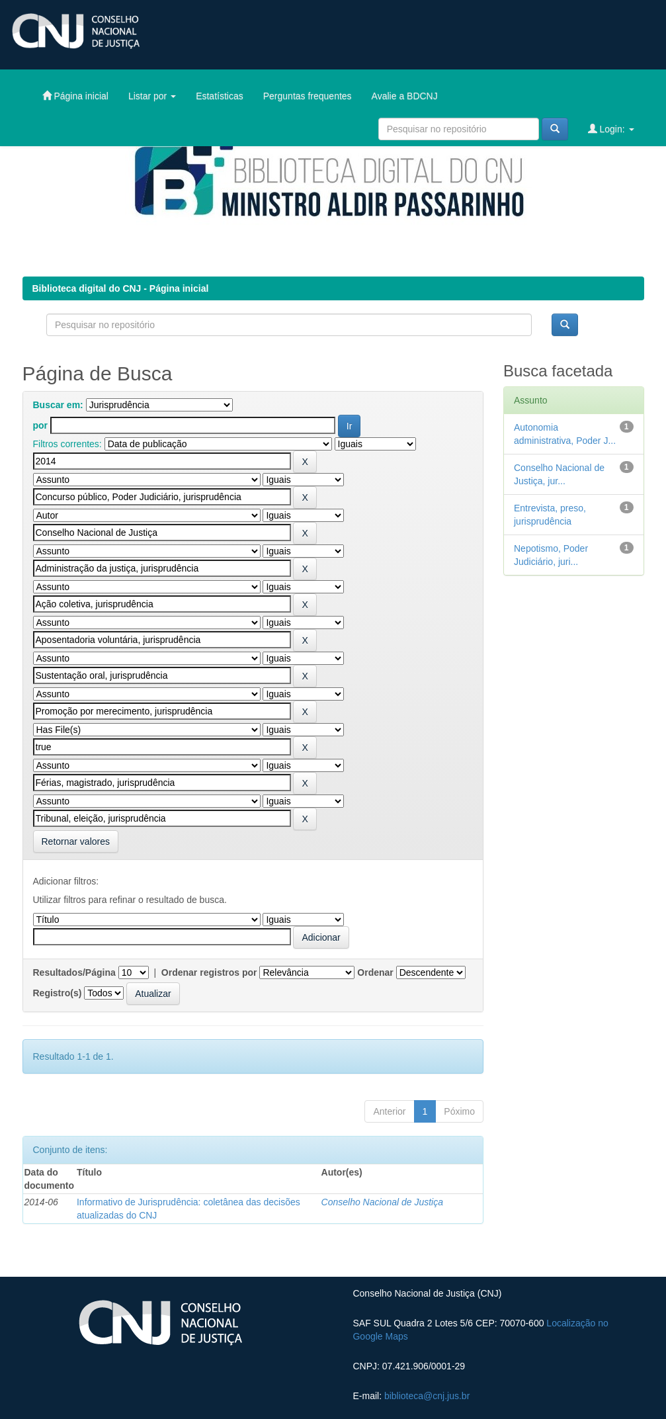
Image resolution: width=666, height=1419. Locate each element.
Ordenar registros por (209, 972)
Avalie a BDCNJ (405, 96)
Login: (611, 128)
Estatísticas (219, 96)
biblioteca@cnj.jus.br (427, 1396)
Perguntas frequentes (307, 96)
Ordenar (375, 972)
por (40, 425)
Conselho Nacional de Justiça (382, 1202)
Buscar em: (58, 405)
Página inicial (75, 95)
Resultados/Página (74, 972)
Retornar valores (76, 841)
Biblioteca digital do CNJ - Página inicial (120, 288)
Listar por (152, 96)
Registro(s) (57, 993)
